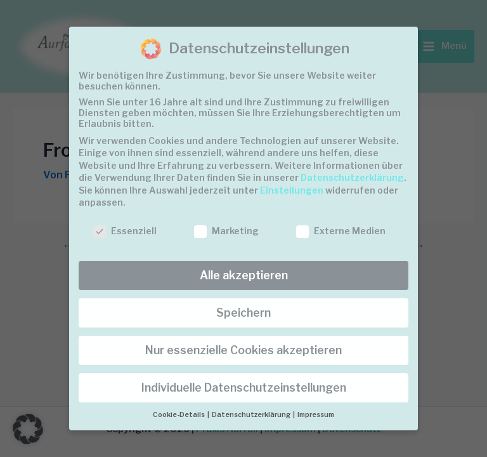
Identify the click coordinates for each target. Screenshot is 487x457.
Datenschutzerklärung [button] (252, 415)
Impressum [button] (315, 415)
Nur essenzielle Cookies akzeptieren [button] (243, 350)
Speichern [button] (243, 312)
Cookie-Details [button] (179, 415)
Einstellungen (291, 190)
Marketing (226, 230)
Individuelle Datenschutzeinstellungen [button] (243, 387)
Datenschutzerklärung (352, 177)
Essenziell (125, 230)
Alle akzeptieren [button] (244, 275)
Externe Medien (341, 230)
